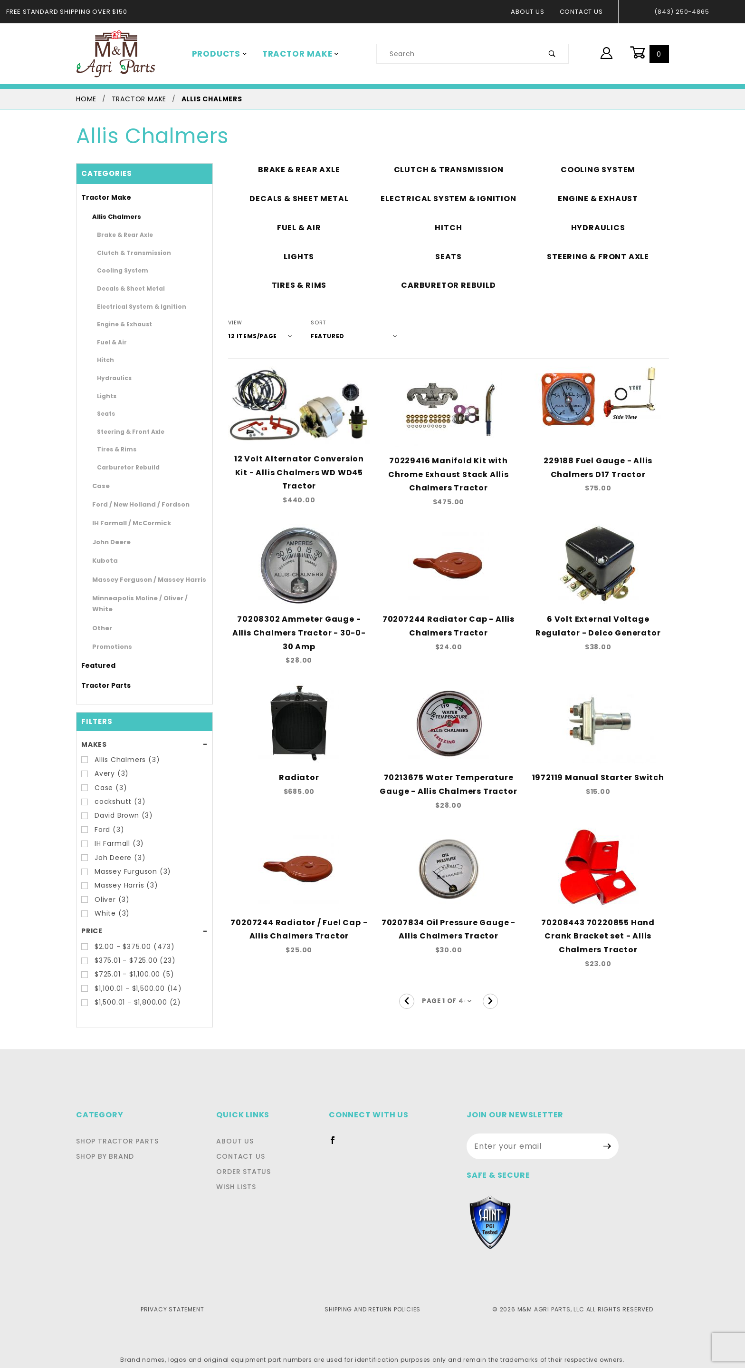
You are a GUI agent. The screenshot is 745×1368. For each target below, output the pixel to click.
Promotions (108, 635)
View (235, 323)
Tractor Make (294, 54)
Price (91, 920)
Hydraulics (110, 377)
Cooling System (117, 270)
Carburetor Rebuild (121, 467)
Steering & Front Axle (124, 431)
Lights (105, 395)
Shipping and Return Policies (372, 1298)
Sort (312, 323)
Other (99, 616)
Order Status (246, 1160)
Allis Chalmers (112, 216)
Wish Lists (240, 1176)
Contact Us (584, 11)
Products (217, 54)
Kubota (102, 560)
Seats (104, 413)
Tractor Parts (100, 674)
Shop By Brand (104, 1145)
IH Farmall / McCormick (125, 523)
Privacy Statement (172, 1298)
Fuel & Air (109, 342)
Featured (94, 654)
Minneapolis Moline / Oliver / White (140, 598)
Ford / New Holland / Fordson (132, 504)
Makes (93, 733)
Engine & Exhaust (119, 324)
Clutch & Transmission (125, 252)
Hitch (104, 359)
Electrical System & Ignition (132, 306)
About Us (532, 11)
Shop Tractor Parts (114, 1130)
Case (99, 485)
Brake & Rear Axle (120, 234)
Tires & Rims (113, 449)
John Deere (108, 542)
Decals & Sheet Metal (124, 288)
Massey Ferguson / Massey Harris (139, 579)
